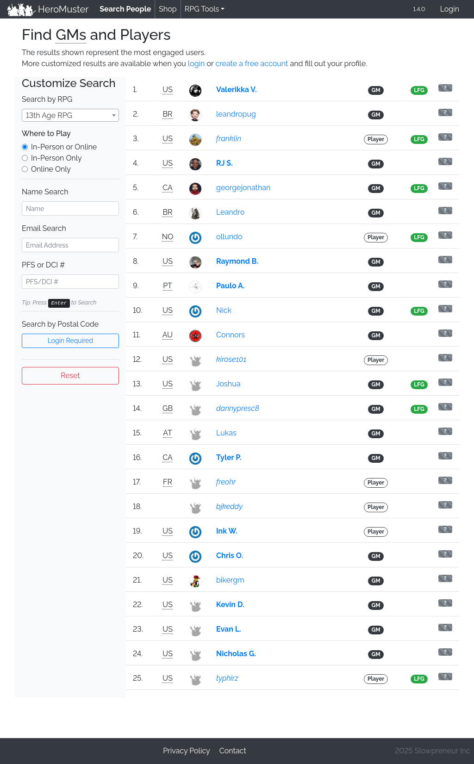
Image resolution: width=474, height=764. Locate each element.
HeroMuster (47, 9)
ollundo (229, 236)
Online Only (51, 169)
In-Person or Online (64, 147)
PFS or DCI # (43, 265)
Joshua (228, 383)
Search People (127, 8)
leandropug (236, 114)
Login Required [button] (71, 340)
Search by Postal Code (60, 324)
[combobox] (70, 115)
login (196, 63)
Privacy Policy (186, 750)
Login (449, 9)
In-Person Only (56, 158)
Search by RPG (47, 99)
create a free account (251, 63)
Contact (232, 750)
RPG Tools (202, 9)
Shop (167, 9)
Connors (230, 334)
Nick (223, 310)
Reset (70, 375)
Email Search (44, 228)
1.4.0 (419, 9)
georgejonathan (243, 187)
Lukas (226, 433)
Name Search (45, 191)
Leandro (230, 212)
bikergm (230, 580)
